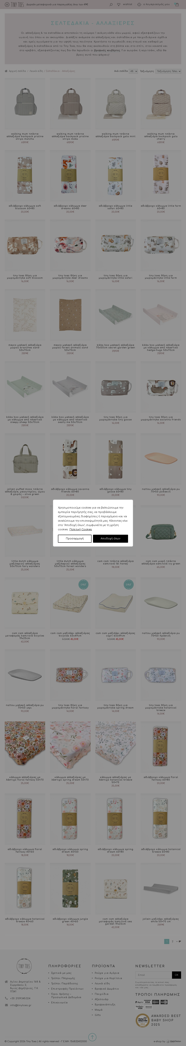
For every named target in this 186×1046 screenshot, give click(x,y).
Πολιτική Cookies (80, 529)
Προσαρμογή (75, 538)
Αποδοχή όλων (110, 538)
